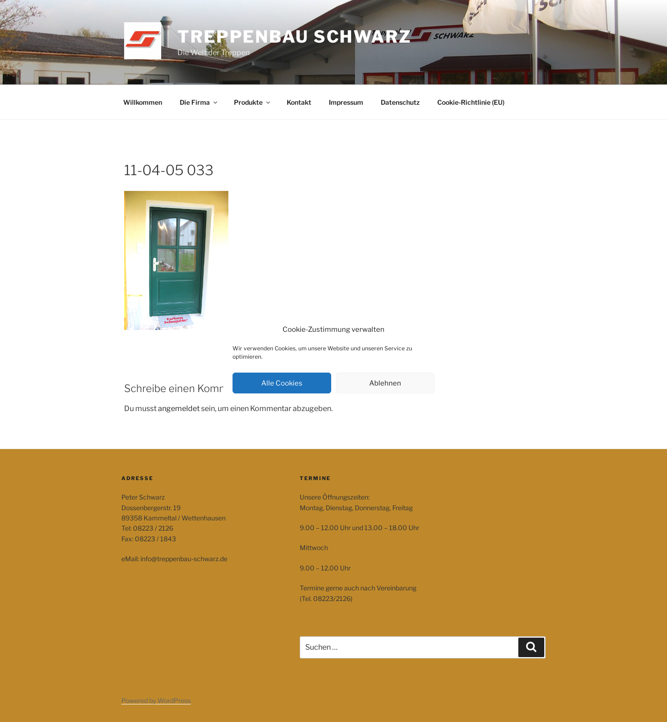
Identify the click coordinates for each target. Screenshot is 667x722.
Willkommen (142, 102)
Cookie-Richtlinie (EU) (470, 102)
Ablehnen (385, 383)
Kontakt (299, 102)
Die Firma (199, 102)
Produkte (252, 102)
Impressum (346, 102)
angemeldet (179, 408)
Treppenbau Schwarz (294, 36)
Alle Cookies (281, 383)
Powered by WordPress (156, 700)
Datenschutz (400, 102)
